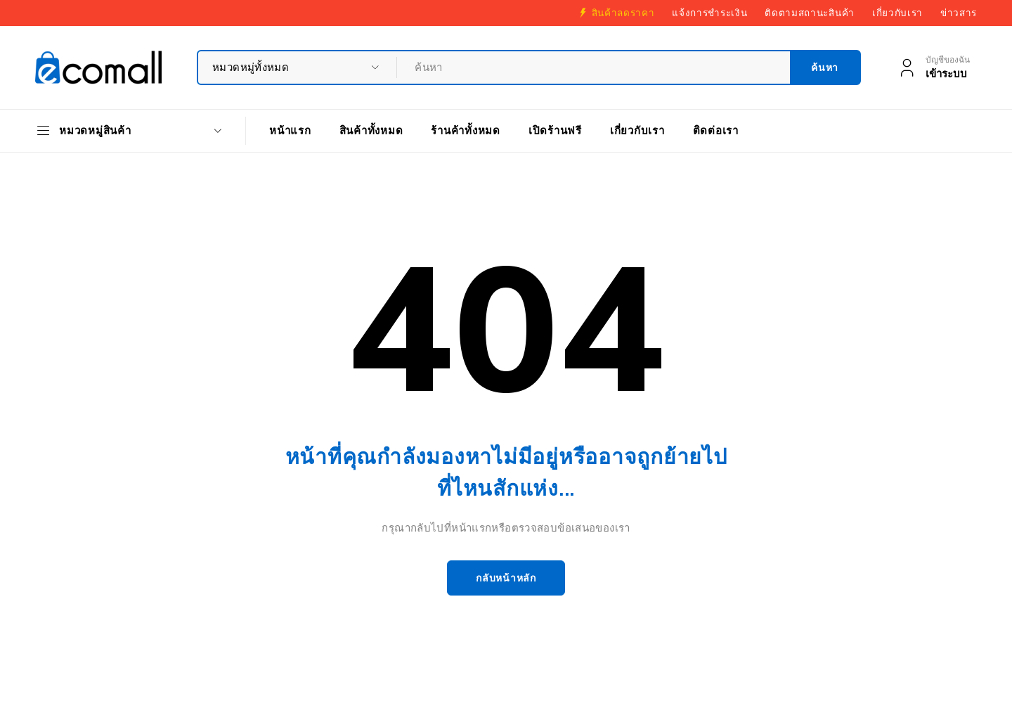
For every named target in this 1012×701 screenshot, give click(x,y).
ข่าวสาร (958, 12)
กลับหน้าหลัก (506, 578)
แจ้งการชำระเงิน (709, 12)
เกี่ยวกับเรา (897, 12)
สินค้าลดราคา (623, 12)
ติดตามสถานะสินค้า (809, 12)
